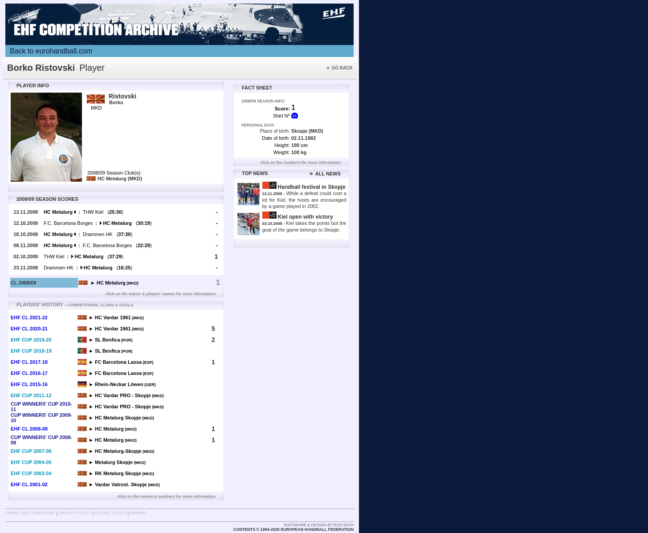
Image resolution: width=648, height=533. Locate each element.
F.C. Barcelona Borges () (97, 223)
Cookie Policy (110, 513)
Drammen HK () (88, 234)
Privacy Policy (74, 513)
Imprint (138, 513)
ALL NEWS (325, 173)
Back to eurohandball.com (51, 51)
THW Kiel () (83, 212)
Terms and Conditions (30, 513)
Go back (339, 67)
